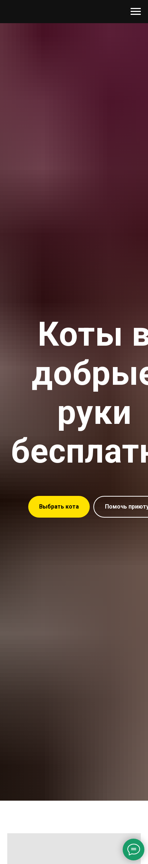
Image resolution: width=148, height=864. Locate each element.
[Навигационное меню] (136, 11)
